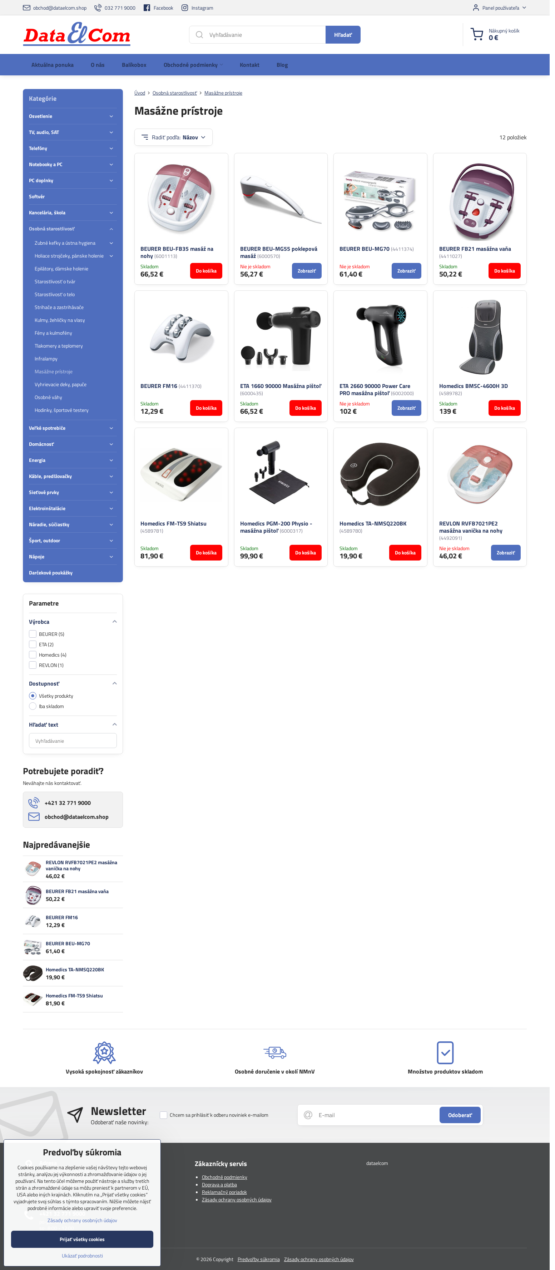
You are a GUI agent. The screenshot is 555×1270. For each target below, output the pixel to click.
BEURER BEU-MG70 (365, 248)
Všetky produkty (51, 695)
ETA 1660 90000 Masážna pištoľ (280, 386)
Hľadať (343, 34)
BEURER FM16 (158, 386)
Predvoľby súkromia (259, 1259)
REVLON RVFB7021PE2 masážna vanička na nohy (81, 865)
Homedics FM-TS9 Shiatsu (173, 523)
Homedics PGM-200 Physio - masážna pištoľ (276, 527)
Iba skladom (46, 706)
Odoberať (460, 1115)
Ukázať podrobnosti (82, 1265)
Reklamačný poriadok (224, 1192)
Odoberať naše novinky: (119, 1122)
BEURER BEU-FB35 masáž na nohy (176, 252)
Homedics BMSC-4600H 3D (473, 386)
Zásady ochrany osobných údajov (237, 1199)
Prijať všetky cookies (82, 1249)
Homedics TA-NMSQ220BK (75, 969)
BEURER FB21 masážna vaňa (475, 248)
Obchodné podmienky (224, 1177)
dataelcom (377, 1163)
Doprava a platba (219, 1184)
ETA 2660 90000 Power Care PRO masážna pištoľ (375, 389)
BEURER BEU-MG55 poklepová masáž (278, 252)
